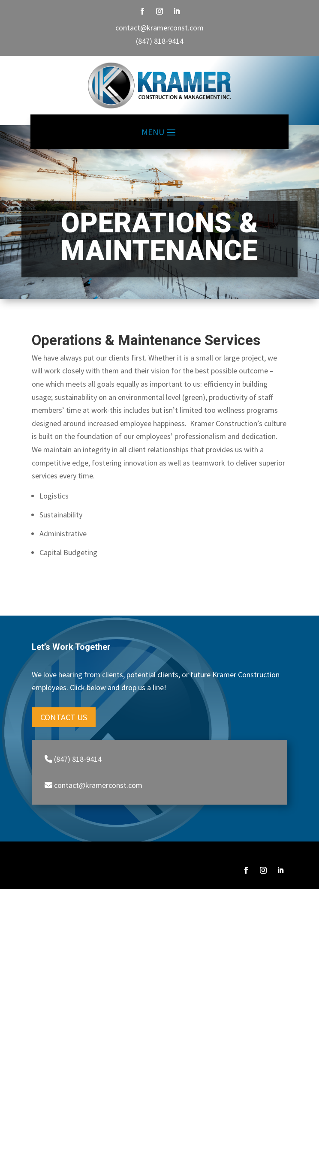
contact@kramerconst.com (159, 28)
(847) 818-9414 (160, 41)
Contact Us (63, 717)
